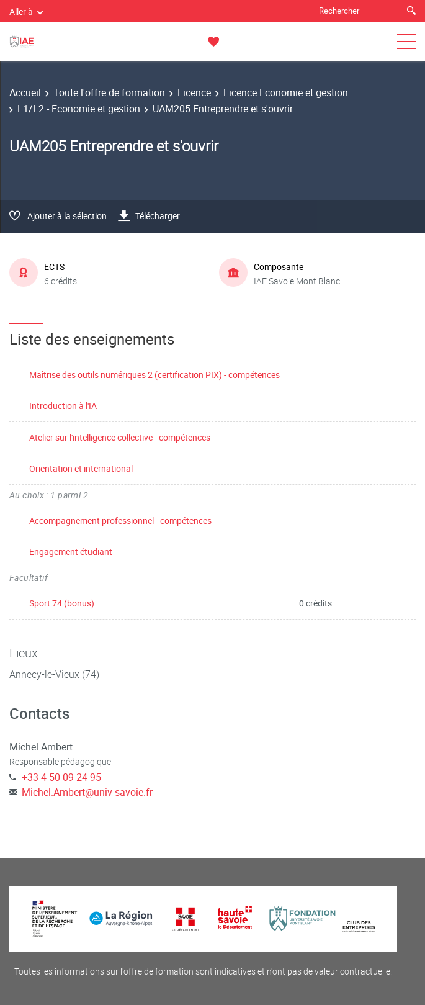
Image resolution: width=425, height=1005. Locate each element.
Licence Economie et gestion (285, 92)
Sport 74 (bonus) (61, 603)
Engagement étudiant (70, 551)
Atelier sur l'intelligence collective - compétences (119, 437)
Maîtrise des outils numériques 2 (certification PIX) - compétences (154, 375)
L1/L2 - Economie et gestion (78, 108)
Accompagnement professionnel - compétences (120, 520)
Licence (194, 92)
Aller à (26, 11)
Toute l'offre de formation (109, 92)
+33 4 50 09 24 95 (61, 777)
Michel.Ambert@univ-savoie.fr (87, 792)
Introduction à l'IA (63, 406)
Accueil (25, 92)
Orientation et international (81, 468)
